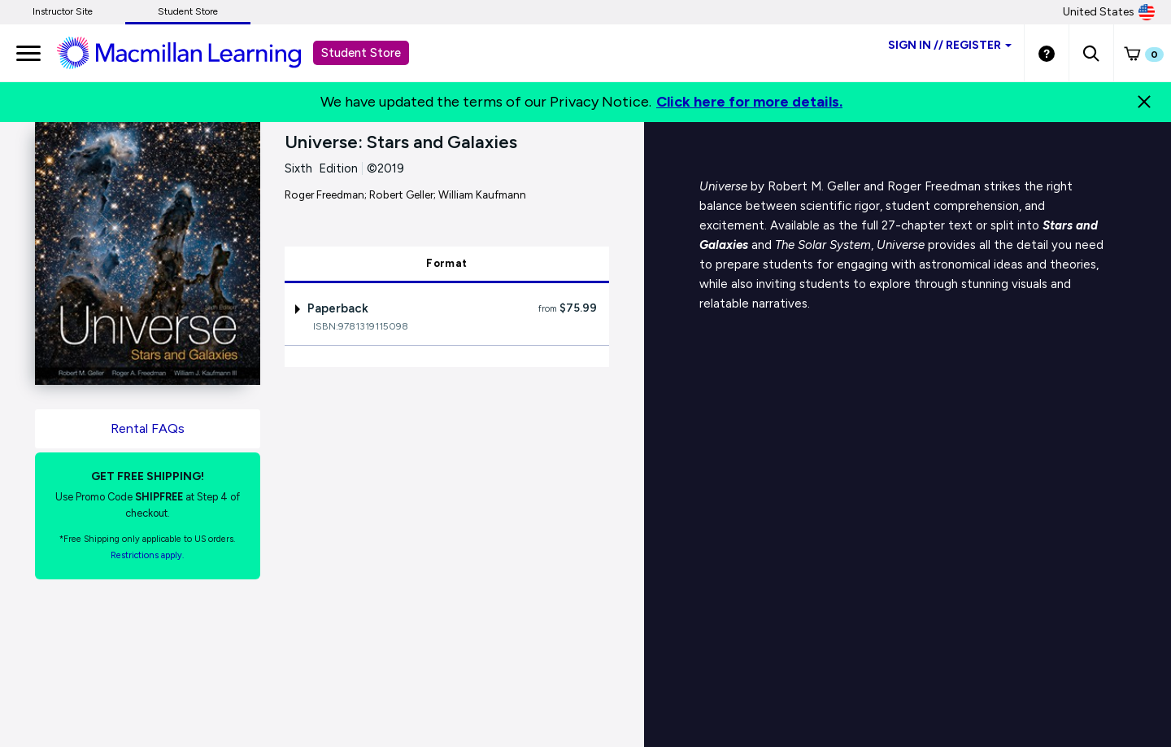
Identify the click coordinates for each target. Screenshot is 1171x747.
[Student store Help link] (1046, 53)
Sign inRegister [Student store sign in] (950, 45)
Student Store (188, 11)
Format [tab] (446, 263)
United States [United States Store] (1109, 12)
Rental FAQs (148, 428)
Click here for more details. (749, 102)
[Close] (1144, 101)
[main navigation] (28, 52)
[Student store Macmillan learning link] (191, 52)
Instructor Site (63, 11)
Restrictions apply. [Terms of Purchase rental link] (147, 555)
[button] (1091, 52)
